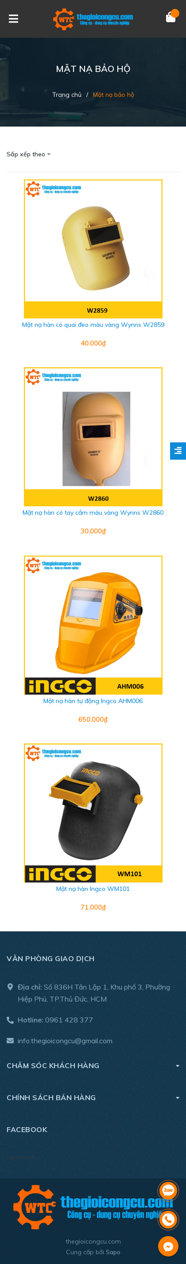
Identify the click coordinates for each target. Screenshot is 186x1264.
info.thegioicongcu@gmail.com (65, 1040)
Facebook (21, 1157)
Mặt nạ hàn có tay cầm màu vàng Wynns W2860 (93, 513)
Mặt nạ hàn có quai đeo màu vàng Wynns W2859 (93, 325)
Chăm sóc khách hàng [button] (93, 1065)
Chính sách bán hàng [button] (93, 1097)
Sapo (113, 1252)
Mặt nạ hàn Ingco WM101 (93, 889)
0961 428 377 (69, 1019)
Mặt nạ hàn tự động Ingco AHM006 (93, 701)
